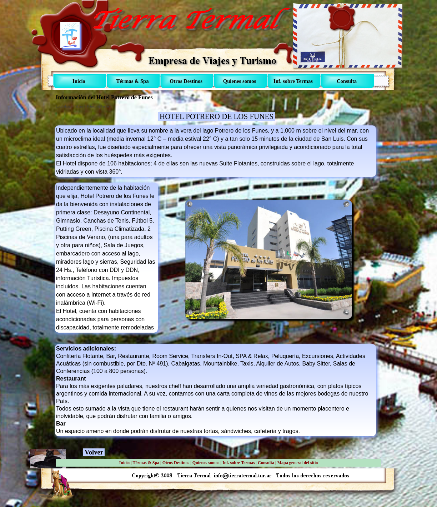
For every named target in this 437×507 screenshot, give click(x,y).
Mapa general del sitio (297, 462)
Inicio (124, 462)
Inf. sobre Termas (238, 462)
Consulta (266, 462)
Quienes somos (206, 462)
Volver (94, 452)
